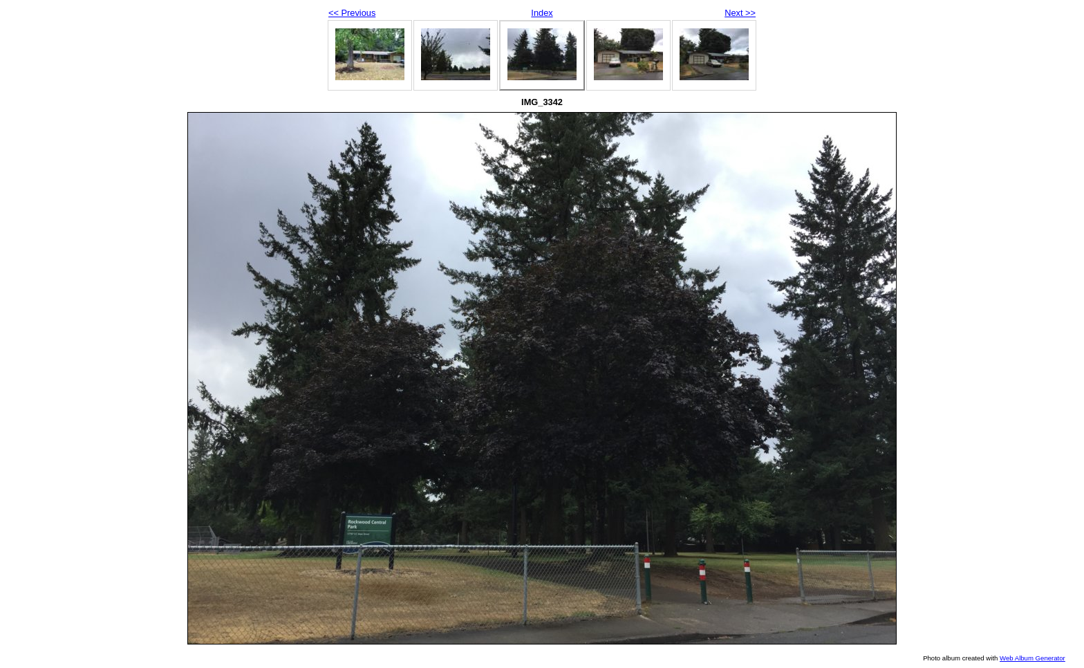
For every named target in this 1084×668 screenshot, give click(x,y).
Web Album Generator (1032, 658)
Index (541, 13)
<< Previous (351, 13)
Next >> (740, 13)
